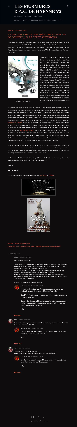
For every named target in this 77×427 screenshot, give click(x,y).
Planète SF (57, 246)
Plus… (59, 20)
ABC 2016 (43, 175)
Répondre (17, 315)
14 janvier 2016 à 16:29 (37, 356)
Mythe (47, 246)
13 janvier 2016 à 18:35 (24, 319)
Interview (38, 246)
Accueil (17, 20)
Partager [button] (10, 243)
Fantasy (33, 246)
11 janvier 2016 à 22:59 (37, 285)
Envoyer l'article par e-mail (22, 243)
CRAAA (51, 175)
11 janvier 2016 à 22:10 (26, 257)
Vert (15, 319)
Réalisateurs (37, 20)
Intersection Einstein (15, 123)
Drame (28, 246)
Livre (43, 246)
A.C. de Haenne (25, 285)
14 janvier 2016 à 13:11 (24, 348)
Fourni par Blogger (38, 417)
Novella (51, 246)
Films (53, 20)
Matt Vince (45, 421)
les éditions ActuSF (27, 130)
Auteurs (26, 20)
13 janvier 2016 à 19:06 (37, 328)
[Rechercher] (67, 6)
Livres (47, 20)
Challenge (23, 246)
